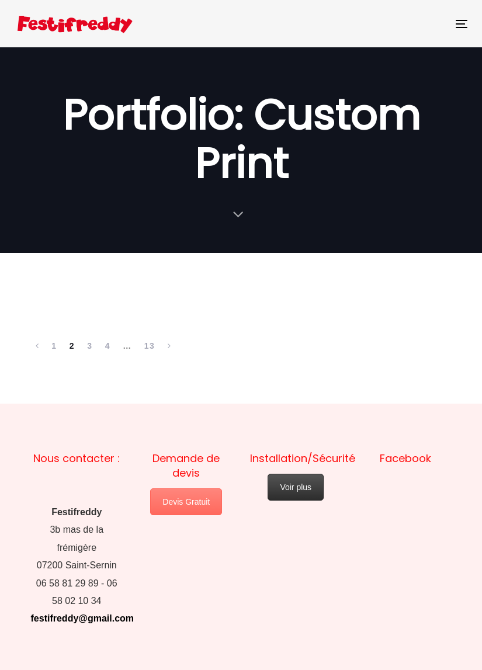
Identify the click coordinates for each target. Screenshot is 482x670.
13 (149, 345)
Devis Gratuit (186, 501)
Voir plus (295, 487)
